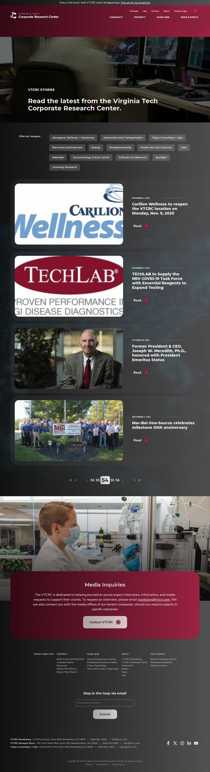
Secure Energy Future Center (101, 659)
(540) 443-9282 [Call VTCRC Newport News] (110, 743)
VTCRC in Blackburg (132, 659)
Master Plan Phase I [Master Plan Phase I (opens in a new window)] (66, 669)
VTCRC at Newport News (134, 662)
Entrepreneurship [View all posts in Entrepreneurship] (120, 147)
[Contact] (155, 11)
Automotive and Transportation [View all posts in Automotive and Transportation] (123, 137)
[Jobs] (145, 11)
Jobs (124, 675)
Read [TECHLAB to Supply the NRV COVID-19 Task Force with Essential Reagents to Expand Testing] (137, 300)
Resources (62, 665)
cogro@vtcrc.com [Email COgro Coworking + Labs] (128, 746)
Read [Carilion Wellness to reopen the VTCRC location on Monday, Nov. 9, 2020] (137, 226)
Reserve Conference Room (164, 659)
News (124, 672)
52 (92, 480)
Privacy (89, 764)
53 (98, 480)
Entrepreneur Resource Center (102, 662)
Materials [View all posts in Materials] (58, 157)
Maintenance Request (161, 662)
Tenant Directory (43, 654)
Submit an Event (159, 665)
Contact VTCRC (101, 622)
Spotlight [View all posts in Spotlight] (161, 157)
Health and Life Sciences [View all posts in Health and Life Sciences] (156, 147)
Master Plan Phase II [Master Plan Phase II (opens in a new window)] (67, 672)
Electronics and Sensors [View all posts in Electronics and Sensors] (67, 147)
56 (117, 480)
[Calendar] (134, 11)
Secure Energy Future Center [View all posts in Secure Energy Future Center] (91, 157)
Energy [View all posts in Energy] (95, 147)
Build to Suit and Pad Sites (70, 659)
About (125, 654)
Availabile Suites (65, 662)
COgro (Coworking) (96, 665)
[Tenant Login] (180, 11)
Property (62, 654)
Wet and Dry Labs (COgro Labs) (103, 669)
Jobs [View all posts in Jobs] (184, 147)
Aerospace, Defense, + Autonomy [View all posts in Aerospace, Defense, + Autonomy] (73, 137)
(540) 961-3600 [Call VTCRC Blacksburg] (98, 739)
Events (125, 669)
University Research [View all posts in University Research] (64, 167)
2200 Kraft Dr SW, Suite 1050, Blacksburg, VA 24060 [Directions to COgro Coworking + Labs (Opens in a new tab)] (66, 746)
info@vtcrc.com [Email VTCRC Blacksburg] (119, 739)
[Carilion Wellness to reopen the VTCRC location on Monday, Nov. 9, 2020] (69, 214)
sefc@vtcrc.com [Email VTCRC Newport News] (132, 743)
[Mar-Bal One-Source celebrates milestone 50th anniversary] (69, 430)
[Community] (116, 17)
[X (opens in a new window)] (175, 743)
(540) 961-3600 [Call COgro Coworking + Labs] (106, 746)
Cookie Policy (118, 764)
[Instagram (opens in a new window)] (182, 743)
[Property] (140, 17)
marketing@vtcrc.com (154, 599)
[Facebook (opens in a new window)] (168, 743)
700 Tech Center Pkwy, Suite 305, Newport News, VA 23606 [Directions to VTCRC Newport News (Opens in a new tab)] (66, 743)
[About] (166, 11)
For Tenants (158, 654)
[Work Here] (163, 17)
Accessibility (102, 764)
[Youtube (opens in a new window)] (196, 743)
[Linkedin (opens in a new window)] (189, 743)
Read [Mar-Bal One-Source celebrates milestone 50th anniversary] (137, 440)
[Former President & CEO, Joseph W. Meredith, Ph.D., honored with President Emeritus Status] (69, 358)
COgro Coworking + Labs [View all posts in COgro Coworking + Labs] (167, 137)
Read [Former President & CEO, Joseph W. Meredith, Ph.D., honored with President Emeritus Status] (137, 372)
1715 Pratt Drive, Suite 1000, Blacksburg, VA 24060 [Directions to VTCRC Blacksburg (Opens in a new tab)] (58, 739)
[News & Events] (189, 17)
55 (112, 480)
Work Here (93, 654)
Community (127, 665)
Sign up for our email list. (136, 2)
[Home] (34, 16)
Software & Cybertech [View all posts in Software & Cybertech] (132, 157)
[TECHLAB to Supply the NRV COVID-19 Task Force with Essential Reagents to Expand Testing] (69, 286)
